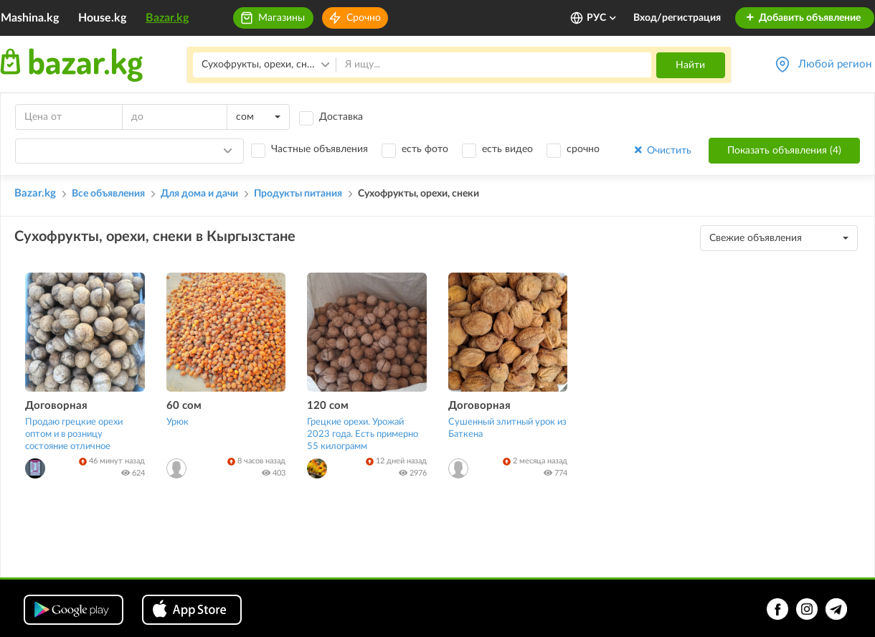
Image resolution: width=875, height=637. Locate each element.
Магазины (281, 18)
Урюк (177, 422)
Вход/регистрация (677, 18)
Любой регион (834, 64)
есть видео (507, 149)
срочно (583, 149)
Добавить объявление (803, 18)
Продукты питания (298, 194)
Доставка (341, 117)
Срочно (363, 18)
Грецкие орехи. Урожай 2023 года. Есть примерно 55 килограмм (362, 434)
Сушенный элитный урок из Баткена (507, 428)
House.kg (102, 18)
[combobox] (258, 117)
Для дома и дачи (199, 194)
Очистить (661, 150)
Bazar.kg (167, 18)
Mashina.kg (30, 18)
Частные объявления (319, 149)
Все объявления (108, 194)
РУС (602, 18)
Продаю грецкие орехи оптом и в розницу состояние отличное (74, 434)
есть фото (425, 149)
